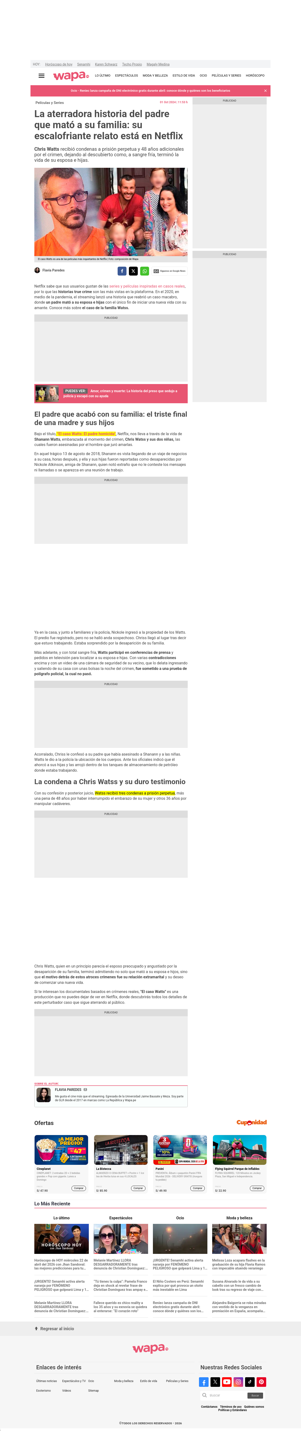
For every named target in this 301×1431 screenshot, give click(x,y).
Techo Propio (132, 64)
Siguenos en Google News (169, 271)
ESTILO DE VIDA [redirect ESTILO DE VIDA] (184, 75)
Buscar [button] (255, 1395)
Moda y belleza (123, 1381)
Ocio (91, 1381)
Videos (66, 1390)
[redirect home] (71, 77)
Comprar (79, 1188)
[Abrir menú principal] (41, 76)
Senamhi (83, 64)
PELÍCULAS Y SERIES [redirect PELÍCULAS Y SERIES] (226, 75)
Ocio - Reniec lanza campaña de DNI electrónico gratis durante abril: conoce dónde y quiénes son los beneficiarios (150, 90)
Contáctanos (209, 1406)
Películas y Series (50, 103)
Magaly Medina (158, 64)
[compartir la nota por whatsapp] (144, 271)
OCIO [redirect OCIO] (203, 75)
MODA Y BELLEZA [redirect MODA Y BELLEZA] (155, 75)
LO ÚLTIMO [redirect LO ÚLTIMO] (102, 75)
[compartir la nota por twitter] (133, 271)
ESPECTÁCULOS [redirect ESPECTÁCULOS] (126, 75)
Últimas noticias (46, 1381)
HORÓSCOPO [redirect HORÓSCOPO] (255, 75)
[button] (265, 90)
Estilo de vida (148, 1381)
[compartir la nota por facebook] (122, 271)
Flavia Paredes (53, 270)
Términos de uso (231, 1406)
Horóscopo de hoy (58, 64)
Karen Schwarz (106, 64)
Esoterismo (43, 1390)
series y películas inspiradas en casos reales (146, 286)
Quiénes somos (254, 1406)
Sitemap (93, 1390)
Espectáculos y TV (74, 1381)
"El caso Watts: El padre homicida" (86, 434)
